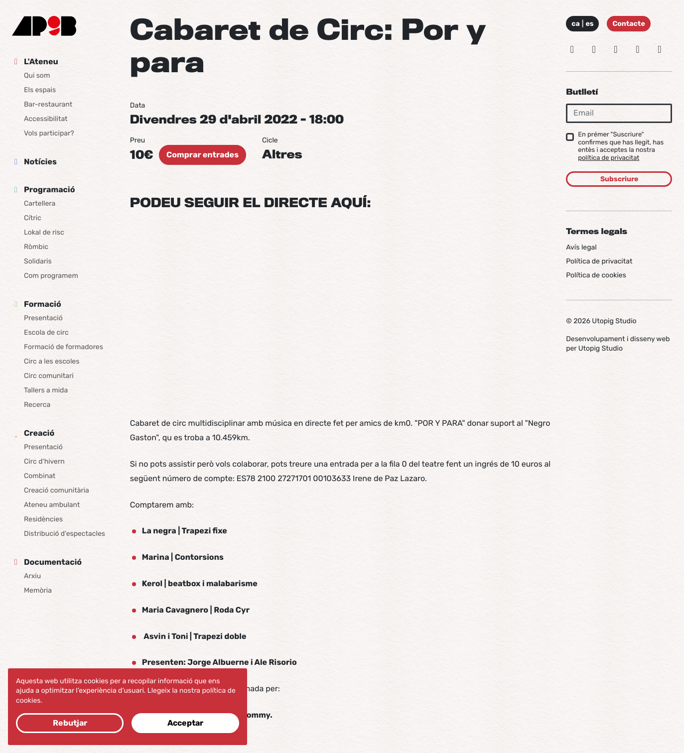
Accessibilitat (46, 119)
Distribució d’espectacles (64, 533)
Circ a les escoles (51, 361)
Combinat (39, 476)
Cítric (32, 218)
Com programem (51, 275)
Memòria (38, 590)
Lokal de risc (44, 232)
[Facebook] (616, 49)
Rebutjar (70, 723)
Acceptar (185, 723)
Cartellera (39, 203)
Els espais (40, 90)
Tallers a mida (46, 390)
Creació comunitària (56, 490)
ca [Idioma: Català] (575, 23)
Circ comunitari (49, 376)
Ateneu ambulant (52, 505)
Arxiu (32, 576)
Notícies (40, 161)
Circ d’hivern (44, 461)
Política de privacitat (599, 261)
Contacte (628, 23)
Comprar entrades (202, 154)
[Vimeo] (638, 49)
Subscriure (619, 179)
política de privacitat (608, 158)
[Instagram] (572, 49)
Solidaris (38, 261)
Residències (43, 519)
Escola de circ (46, 332)
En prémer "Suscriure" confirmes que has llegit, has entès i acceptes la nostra (621, 146)
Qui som (37, 75)
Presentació (43, 318)
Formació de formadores (63, 347)
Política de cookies (596, 275)
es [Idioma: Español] (589, 23)
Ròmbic (36, 247)
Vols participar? (49, 133)
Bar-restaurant (48, 104)
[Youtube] (660, 49)
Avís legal (581, 247)
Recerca (37, 404)
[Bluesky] (594, 49)
